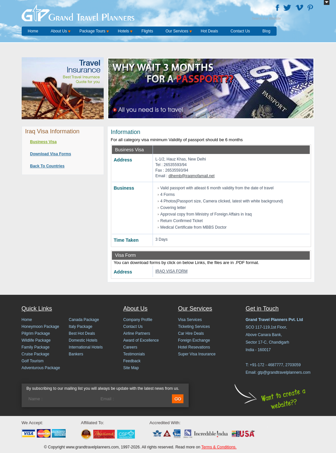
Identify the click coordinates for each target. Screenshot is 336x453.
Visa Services (190, 319)
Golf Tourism (33, 361)
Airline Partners (136, 333)
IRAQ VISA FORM (172, 271)
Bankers (76, 354)
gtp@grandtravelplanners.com (284, 372)
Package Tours (92, 31)
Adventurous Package (41, 368)
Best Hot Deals (82, 333)
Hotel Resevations (194, 347)
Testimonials (134, 354)
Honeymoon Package (40, 326)
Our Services (176, 31)
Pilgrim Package (36, 333)
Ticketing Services (194, 326)
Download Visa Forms (50, 154)
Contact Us (240, 31)
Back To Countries (47, 166)
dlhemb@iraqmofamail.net (192, 176)
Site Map (131, 368)
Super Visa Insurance (197, 354)
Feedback (132, 361)
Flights (147, 31)
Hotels (123, 31)
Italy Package (81, 326)
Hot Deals (209, 31)
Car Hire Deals (191, 333)
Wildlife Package (36, 340)
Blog (266, 31)
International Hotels (86, 347)
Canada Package (84, 319)
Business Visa (43, 142)
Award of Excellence (141, 340)
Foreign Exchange (194, 340)
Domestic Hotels (83, 340)
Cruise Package (36, 354)
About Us (59, 31)
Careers (130, 347)
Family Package (36, 347)
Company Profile (138, 319)
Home (33, 31)
